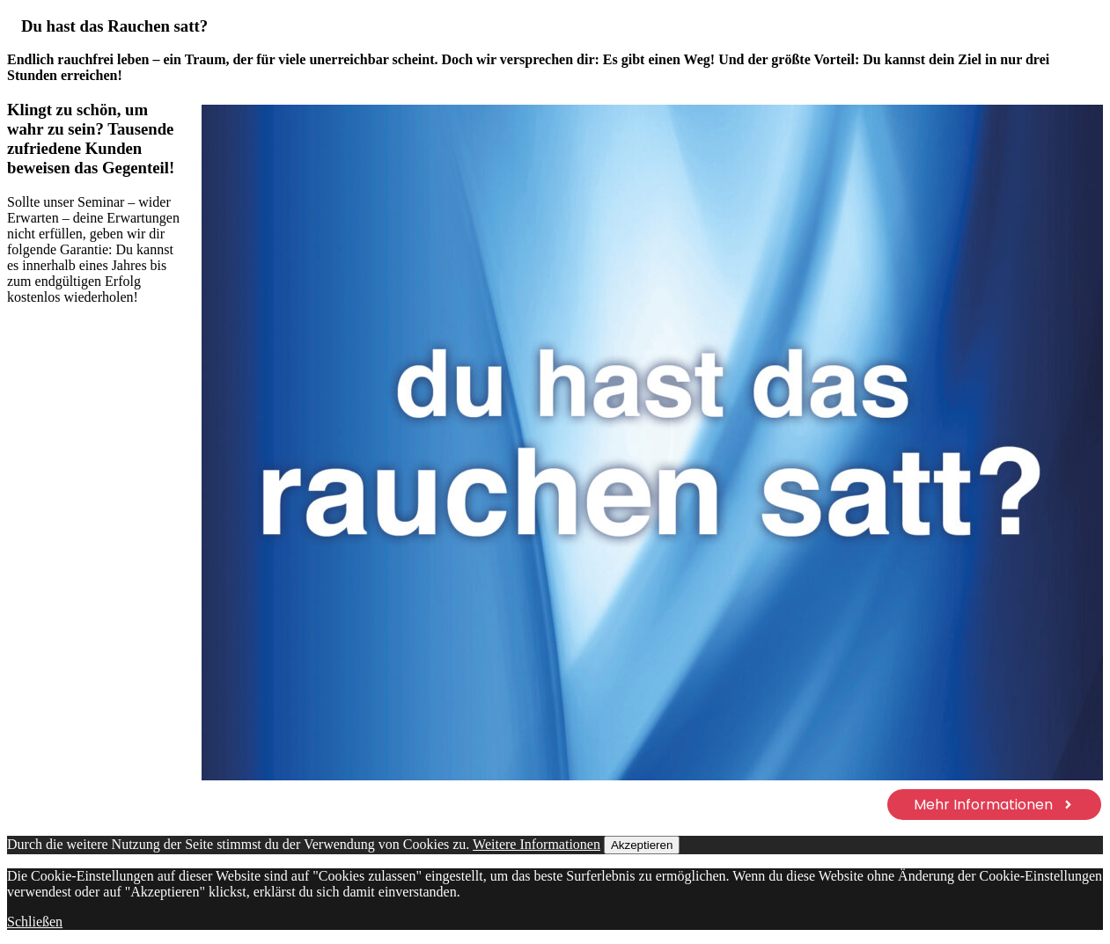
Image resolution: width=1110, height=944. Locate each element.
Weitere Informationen (536, 844)
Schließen (34, 921)
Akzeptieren (642, 845)
